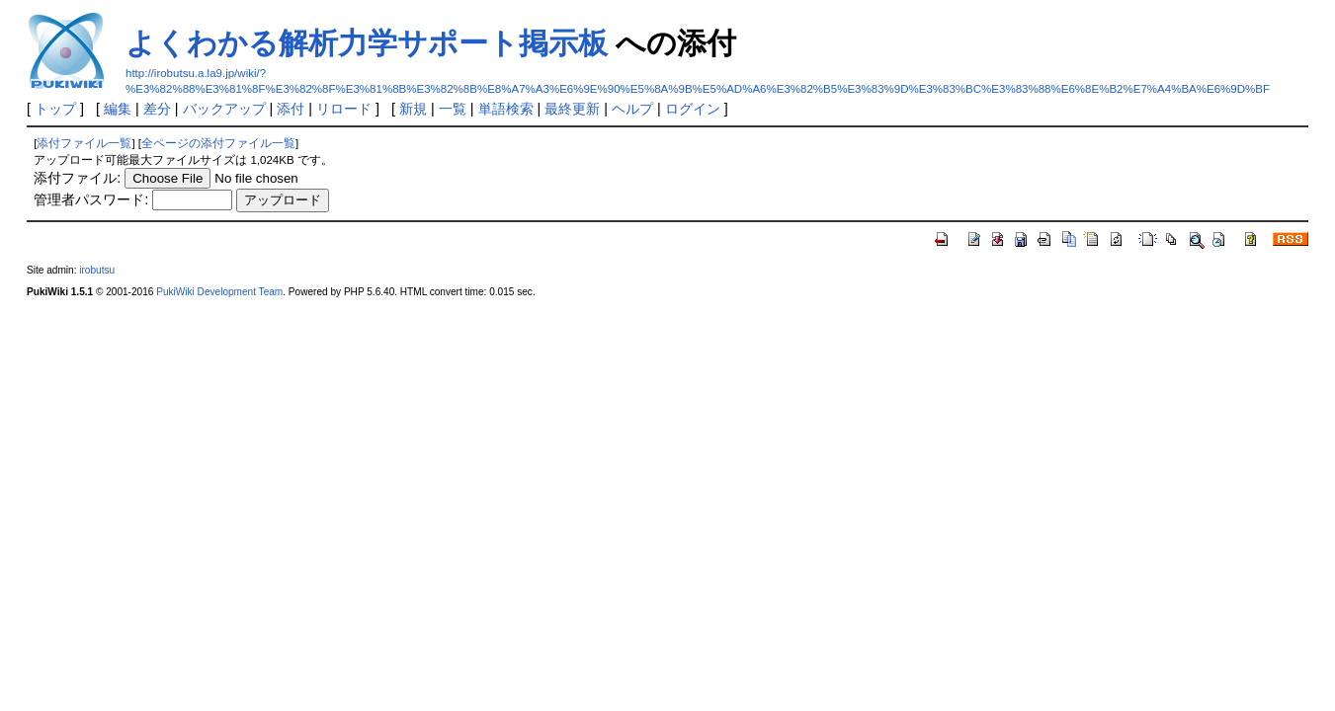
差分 (157, 109)
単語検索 (506, 109)
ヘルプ (632, 109)
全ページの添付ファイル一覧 (218, 143)
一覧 (452, 109)
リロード (344, 109)
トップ (55, 109)
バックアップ (224, 109)
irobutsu (97, 270)
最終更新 (572, 109)
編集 (117, 109)
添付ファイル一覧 (84, 143)
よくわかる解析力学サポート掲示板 (366, 43)
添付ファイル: (77, 178)
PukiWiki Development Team (219, 291)
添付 (290, 109)
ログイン (692, 109)
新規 (413, 109)
